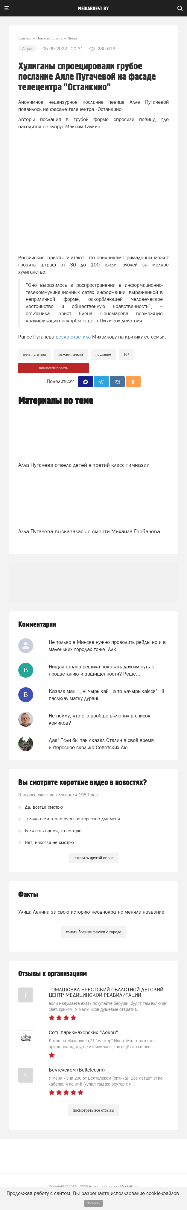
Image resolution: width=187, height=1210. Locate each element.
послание (103, 354)
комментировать (53, 368)
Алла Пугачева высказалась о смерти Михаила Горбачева (89, 531)
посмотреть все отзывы (93, 1110)
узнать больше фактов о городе (93, 932)
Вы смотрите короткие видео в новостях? (82, 782)
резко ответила (73, 337)
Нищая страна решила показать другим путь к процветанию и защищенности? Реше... (101, 670)
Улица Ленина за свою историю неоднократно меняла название (91, 912)
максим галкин (70, 354)
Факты (28, 894)
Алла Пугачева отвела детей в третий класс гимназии (84, 465)
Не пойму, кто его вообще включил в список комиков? (99, 719)
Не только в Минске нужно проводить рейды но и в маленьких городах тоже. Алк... (107, 645)
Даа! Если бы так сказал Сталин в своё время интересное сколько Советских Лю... (101, 743)
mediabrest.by (93, 9)
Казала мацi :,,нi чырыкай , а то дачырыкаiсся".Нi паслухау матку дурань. (106, 694)
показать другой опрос (93, 858)
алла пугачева (34, 354)
